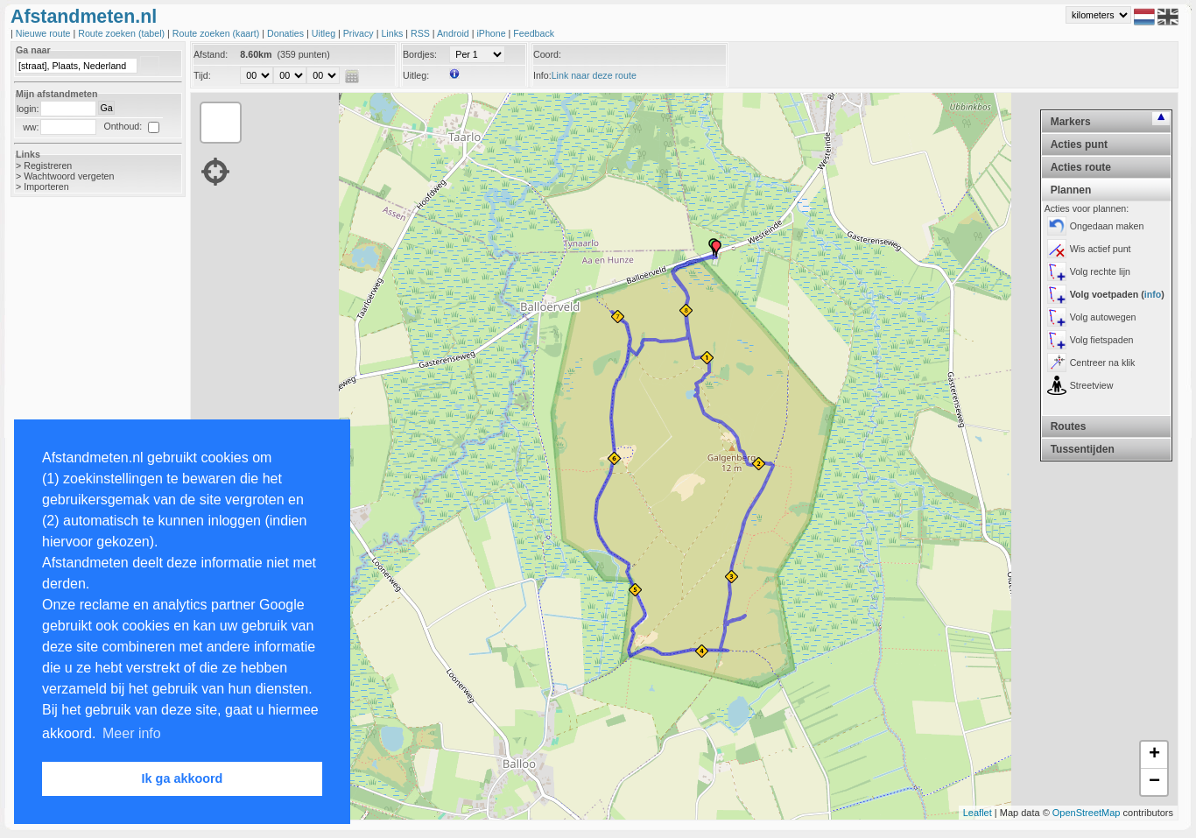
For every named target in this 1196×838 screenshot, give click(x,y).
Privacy (359, 33)
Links (393, 33)
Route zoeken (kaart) (217, 33)
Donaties (286, 33)
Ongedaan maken (1107, 226)
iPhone (492, 33)
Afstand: (210, 54)
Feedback (533, 33)
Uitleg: (416, 75)
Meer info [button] (131, 733)
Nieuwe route (45, 33)
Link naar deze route (594, 75)
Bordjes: (420, 54)
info (1153, 294)
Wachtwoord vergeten (69, 176)
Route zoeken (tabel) (122, 33)
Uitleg (325, 33)
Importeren (46, 186)
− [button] (1154, 782)
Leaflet (977, 812)
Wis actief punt (1100, 248)
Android (454, 33)
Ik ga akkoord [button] (182, 778)
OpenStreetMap (1086, 812)
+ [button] (1154, 755)
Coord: (547, 54)
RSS (422, 33)
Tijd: (202, 75)
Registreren (48, 165)
